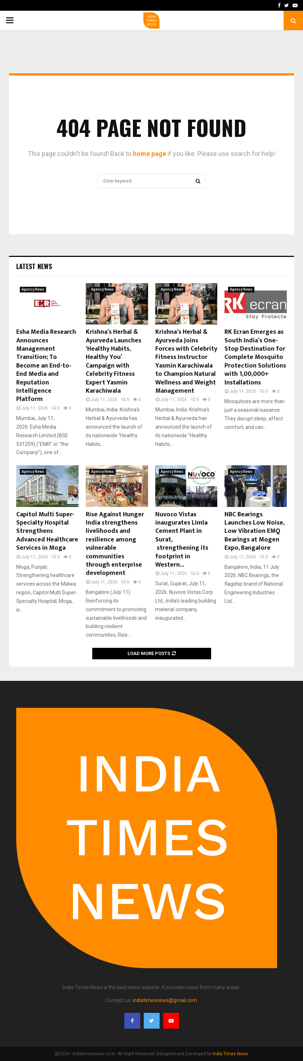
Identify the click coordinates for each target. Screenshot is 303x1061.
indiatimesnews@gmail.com (165, 1000)
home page (149, 153)
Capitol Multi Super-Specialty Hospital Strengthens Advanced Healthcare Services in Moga (47, 531)
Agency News (33, 289)
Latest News (34, 266)
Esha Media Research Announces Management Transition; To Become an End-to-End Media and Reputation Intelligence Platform (46, 366)
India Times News (230, 1053)
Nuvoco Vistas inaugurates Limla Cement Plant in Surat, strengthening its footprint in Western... (181, 539)
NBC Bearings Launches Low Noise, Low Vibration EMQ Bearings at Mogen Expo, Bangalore (254, 531)
